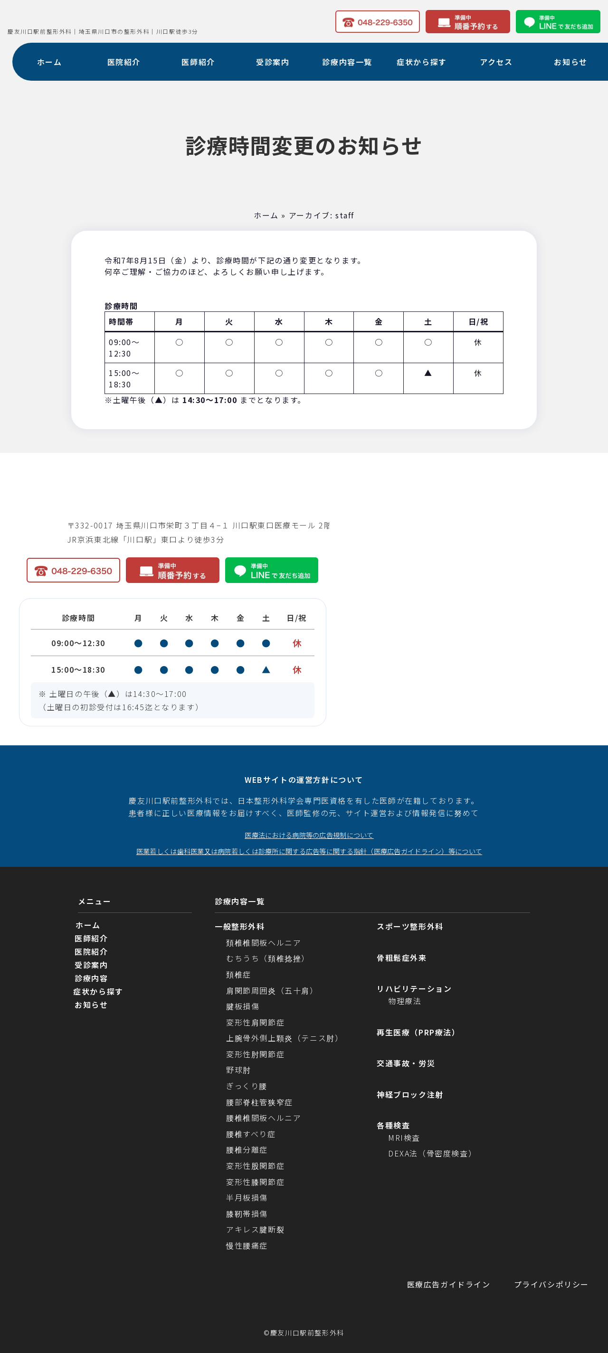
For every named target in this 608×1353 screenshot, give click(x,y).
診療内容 (91, 978)
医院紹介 (91, 952)
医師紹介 (91, 938)
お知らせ (91, 1005)
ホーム (266, 215)
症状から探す (98, 991)
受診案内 (91, 965)
